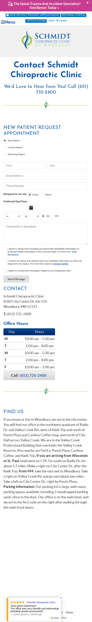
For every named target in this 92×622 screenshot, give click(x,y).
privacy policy (60, 263)
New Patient (14, 140)
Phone (48, 194)
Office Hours (36, 21)
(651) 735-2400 (58, 20)
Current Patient (15, 147)
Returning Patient (16, 154)
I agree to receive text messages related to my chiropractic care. (39, 270)
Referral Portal (73, 15)
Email (35, 194)
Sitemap (69, 612)
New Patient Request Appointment (33, 15)
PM (56, 216)
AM (48, 216)
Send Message (16, 279)
